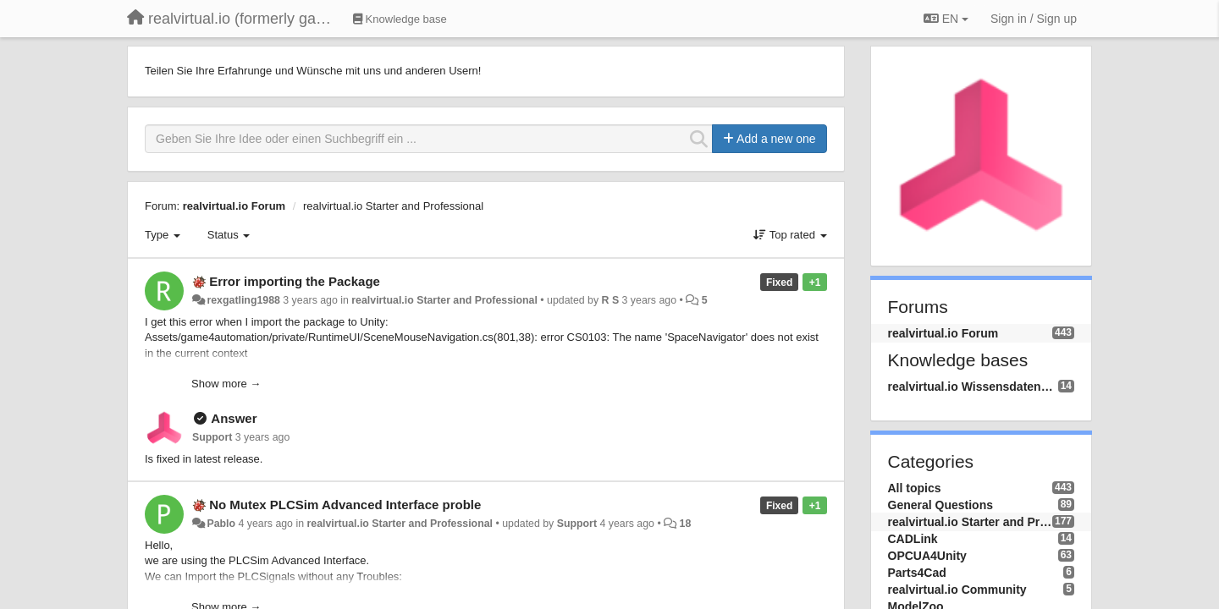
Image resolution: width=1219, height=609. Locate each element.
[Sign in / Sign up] (1034, 18)
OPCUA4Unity (927, 555)
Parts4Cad (917, 572)
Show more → (226, 383)
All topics (914, 488)
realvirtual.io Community (957, 589)
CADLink (913, 539)
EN (946, 18)
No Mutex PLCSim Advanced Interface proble (345, 504)
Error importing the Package (294, 281)
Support (212, 437)
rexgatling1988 (243, 300)
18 (686, 523)
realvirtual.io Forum (234, 206)
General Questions (940, 505)
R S (611, 300)
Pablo (221, 523)
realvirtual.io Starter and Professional (393, 206)
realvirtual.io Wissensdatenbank (973, 386)
